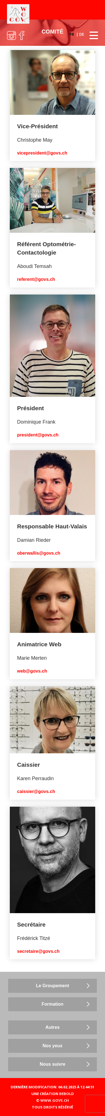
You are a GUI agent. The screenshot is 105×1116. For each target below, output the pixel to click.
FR (72, 34)
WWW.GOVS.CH (54, 1100)
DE (81, 34)
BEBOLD (66, 1093)
